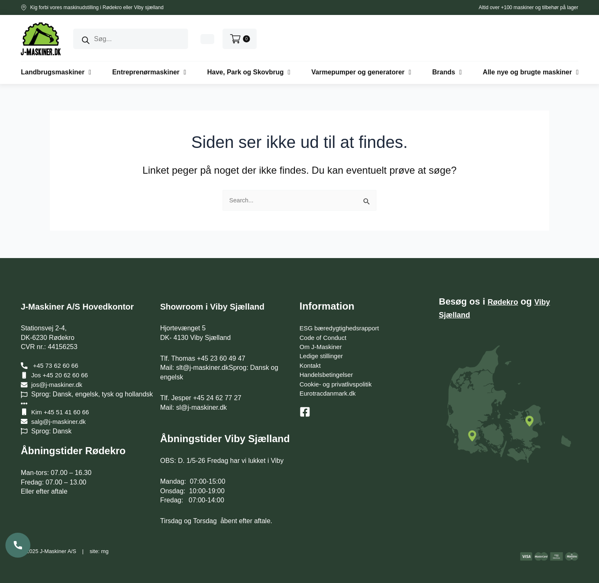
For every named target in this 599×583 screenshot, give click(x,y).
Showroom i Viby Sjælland (222, 306)
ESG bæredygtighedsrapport (342, 328)
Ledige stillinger (323, 355)
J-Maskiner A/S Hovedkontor (88, 306)
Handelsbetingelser (328, 374)
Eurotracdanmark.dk (329, 393)
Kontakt (311, 365)
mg (105, 551)
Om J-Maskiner (322, 346)
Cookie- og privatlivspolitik (338, 384)
